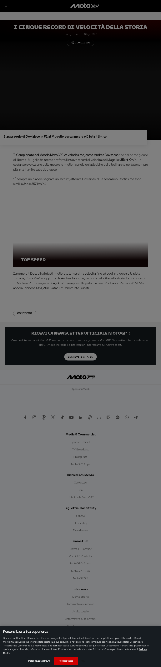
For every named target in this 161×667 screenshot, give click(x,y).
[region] (80, 646)
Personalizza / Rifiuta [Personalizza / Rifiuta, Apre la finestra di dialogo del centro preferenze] (39, 661)
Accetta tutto (66, 661)
